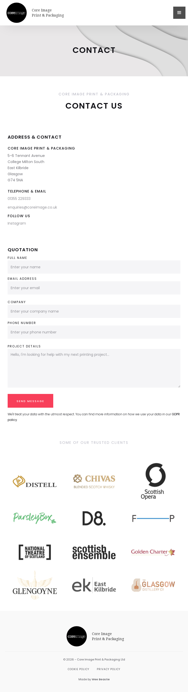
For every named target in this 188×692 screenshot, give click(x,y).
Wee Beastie (101, 679)
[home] (88, 12)
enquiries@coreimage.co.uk (32, 207)
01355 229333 (19, 198)
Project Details (24, 346)
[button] (179, 13)
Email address (22, 278)
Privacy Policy (108, 669)
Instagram (17, 223)
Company (17, 302)
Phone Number (22, 323)
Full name (17, 258)
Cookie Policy (78, 669)
